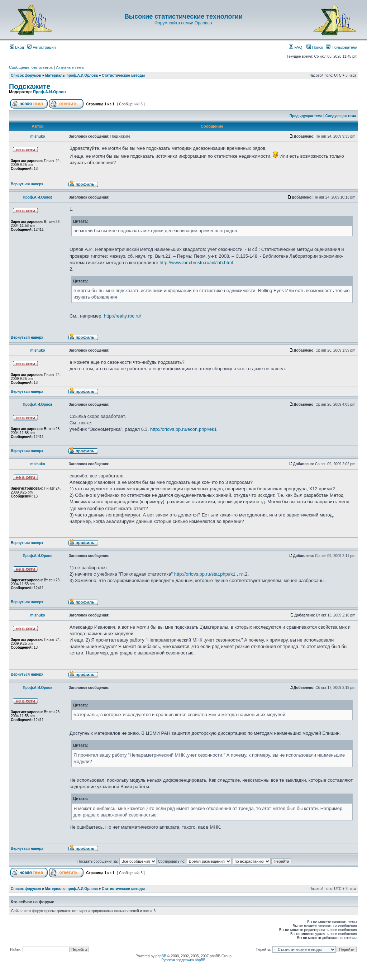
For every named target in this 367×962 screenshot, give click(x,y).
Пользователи (341, 47)
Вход (17, 47)
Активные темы (70, 67)
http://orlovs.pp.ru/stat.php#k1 (204, 574)
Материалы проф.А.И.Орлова (71, 75)
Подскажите (29, 86)
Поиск (314, 47)
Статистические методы (123, 75)
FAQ (295, 47)
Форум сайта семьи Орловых (183, 22)
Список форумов (26, 75)
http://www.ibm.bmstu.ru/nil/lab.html (196, 262)
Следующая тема (340, 116)
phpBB (161, 956)
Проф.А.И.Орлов (49, 92)
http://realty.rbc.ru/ (122, 316)
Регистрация (41, 47)
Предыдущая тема (306, 116)
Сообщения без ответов (31, 67)
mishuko (37, 136)
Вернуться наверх (27, 184)
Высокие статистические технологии (183, 16)
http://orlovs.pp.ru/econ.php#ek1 (183, 429)
